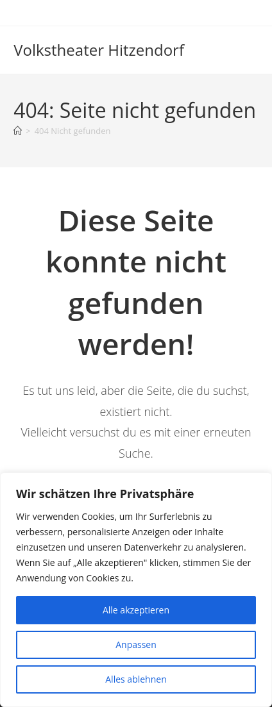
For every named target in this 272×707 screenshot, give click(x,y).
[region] (136, 589)
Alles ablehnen (135, 679)
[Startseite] (17, 131)
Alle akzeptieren (136, 610)
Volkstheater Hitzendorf (98, 49)
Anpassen (136, 644)
